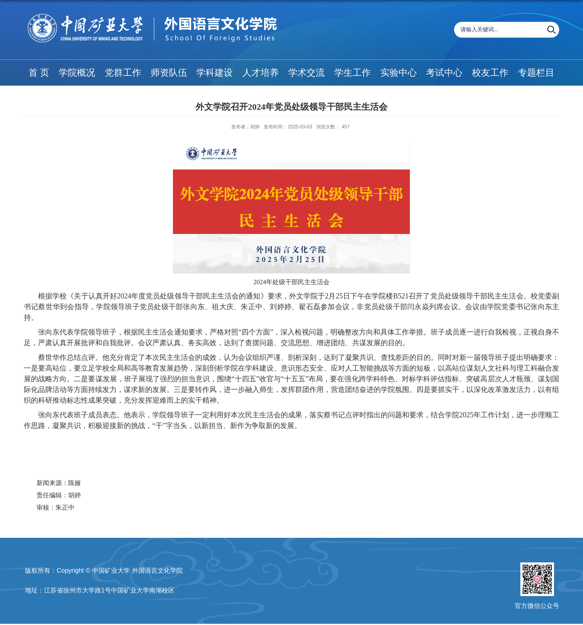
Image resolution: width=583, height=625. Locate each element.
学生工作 (352, 72)
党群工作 (123, 72)
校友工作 (490, 72)
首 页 (39, 72)
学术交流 (306, 72)
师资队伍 (169, 72)
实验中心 (398, 72)
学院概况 (77, 72)
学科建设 (214, 72)
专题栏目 (536, 72)
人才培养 (260, 72)
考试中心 (444, 72)
